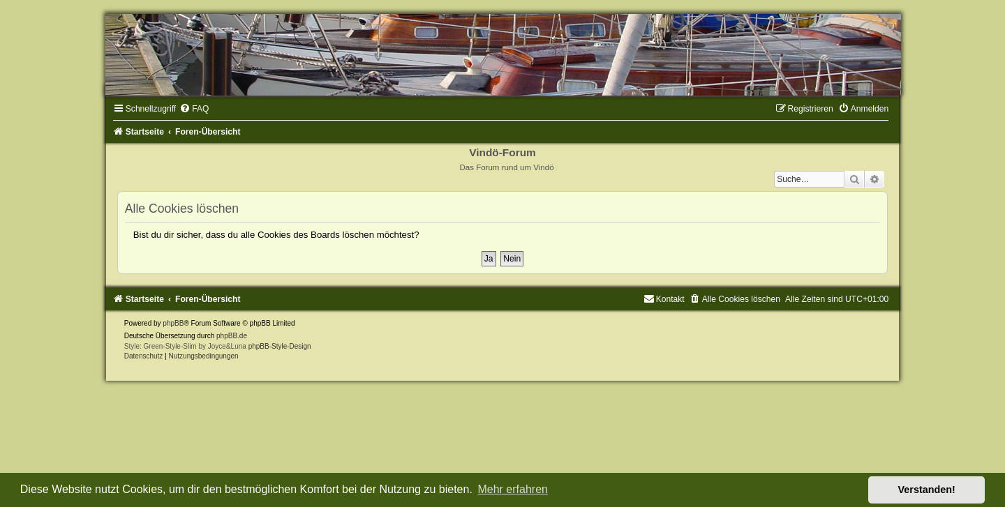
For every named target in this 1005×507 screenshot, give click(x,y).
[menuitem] (194, 109)
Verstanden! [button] (926, 489)
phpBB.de (231, 336)
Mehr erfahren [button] (512, 489)
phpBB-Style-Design (279, 346)
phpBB (173, 323)
